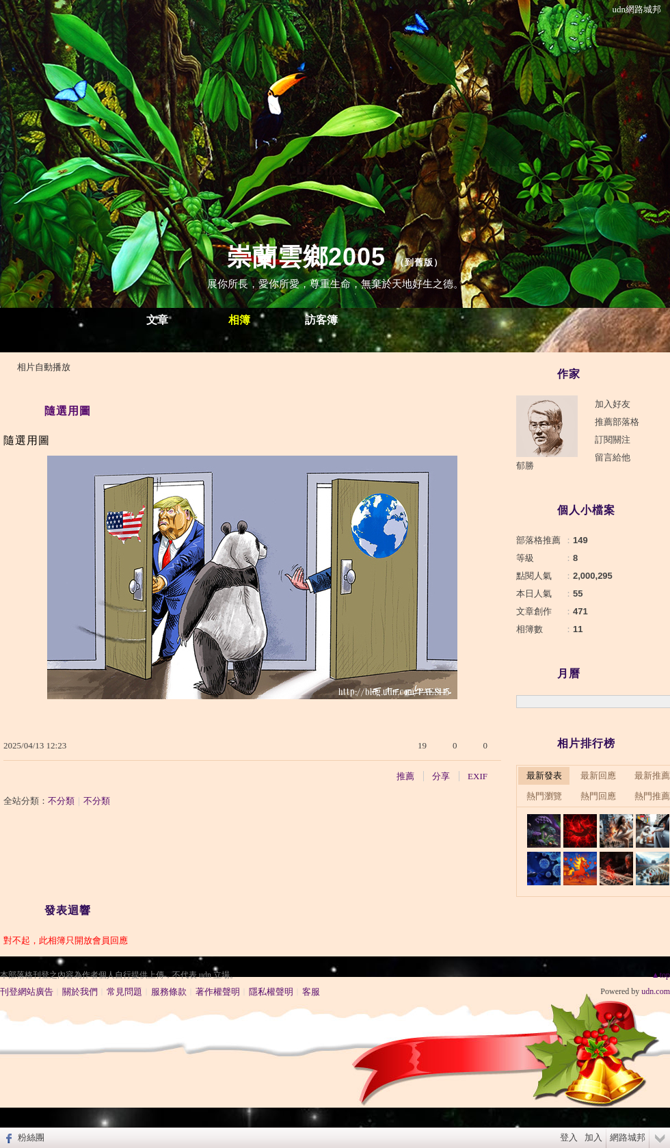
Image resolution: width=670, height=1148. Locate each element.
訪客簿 (321, 320)
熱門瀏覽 (544, 796)
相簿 (239, 320)
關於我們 (80, 992)
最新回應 (598, 775)
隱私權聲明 (271, 992)
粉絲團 (31, 1137)
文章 (157, 320)
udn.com (655, 991)
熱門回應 (598, 796)
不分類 (61, 801)
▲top (661, 975)
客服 (311, 992)
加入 (593, 1137)
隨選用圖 (67, 411)
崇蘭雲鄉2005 (306, 257)
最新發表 (544, 775)
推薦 (405, 776)
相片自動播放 (43, 367)
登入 (569, 1137)
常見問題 (124, 992)
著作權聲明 (218, 992)
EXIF (477, 776)
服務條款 (169, 992)
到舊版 (419, 262)
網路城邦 (627, 1137)
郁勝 (525, 465)
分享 (441, 776)
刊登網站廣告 (26, 992)
